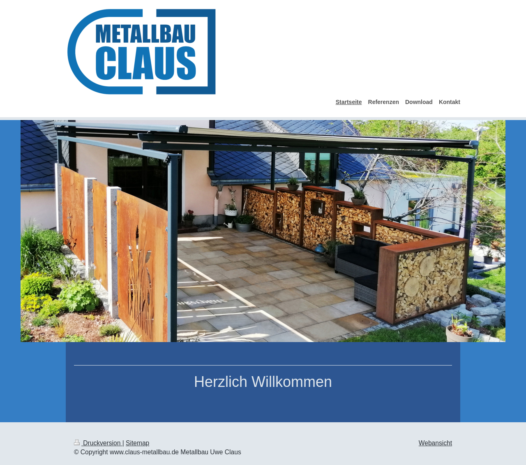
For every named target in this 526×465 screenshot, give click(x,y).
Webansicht (435, 443)
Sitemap (137, 443)
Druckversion (98, 443)
